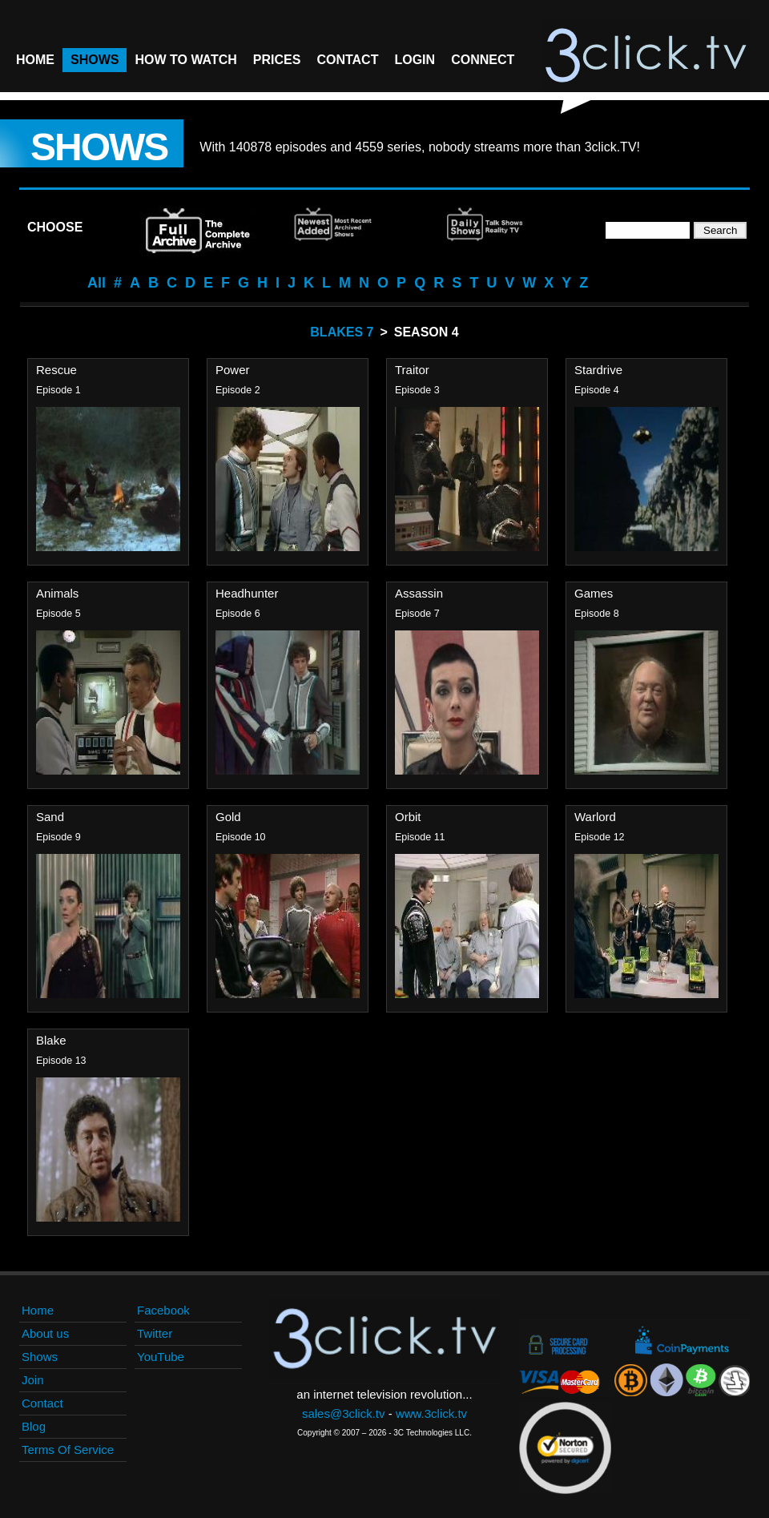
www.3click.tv (431, 1413)
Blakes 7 (341, 332)
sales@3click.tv (343, 1413)
